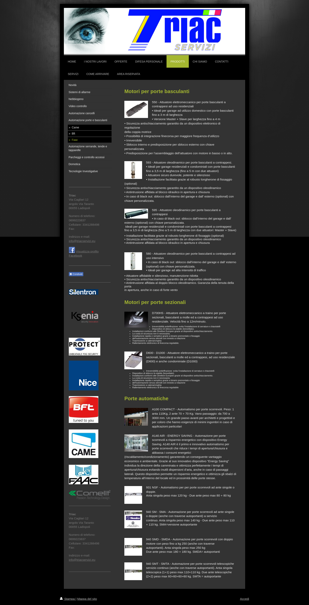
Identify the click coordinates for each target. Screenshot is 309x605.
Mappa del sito (87, 598)
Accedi (244, 598)
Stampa (68, 598)
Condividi (76, 274)
